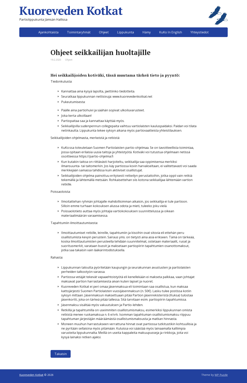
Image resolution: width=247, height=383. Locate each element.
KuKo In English (170, 32)
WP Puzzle (221, 375)
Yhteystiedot (199, 32)
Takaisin (60, 354)
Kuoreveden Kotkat (123, 10)
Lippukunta (125, 32)
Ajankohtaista (48, 32)
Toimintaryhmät (79, 32)
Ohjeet (104, 32)
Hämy (146, 32)
